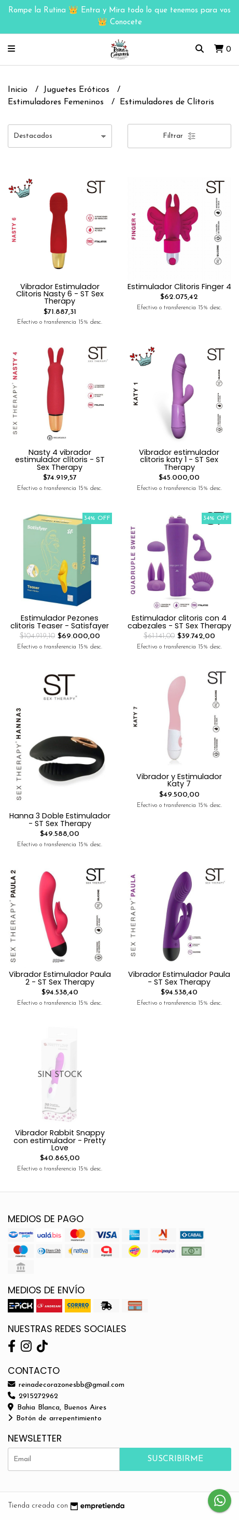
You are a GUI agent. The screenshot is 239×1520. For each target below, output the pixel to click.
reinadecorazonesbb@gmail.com (66, 1385)
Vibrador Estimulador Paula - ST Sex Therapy (179, 978)
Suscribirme (175, 1459)
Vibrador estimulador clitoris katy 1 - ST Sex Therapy (179, 459)
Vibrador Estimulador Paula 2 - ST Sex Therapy (60, 978)
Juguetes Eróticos (78, 90)
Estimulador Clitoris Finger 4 (179, 286)
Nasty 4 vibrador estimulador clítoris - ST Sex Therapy (60, 459)
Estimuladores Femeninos (57, 102)
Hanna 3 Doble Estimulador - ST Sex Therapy (59, 819)
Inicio (19, 90)
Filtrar (179, 136)
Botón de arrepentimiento (55, 1418)
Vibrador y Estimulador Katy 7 (179, 780)
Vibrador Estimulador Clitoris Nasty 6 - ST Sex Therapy (60, 294)
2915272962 (33, 1396)
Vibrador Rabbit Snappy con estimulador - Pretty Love (59, 1140)
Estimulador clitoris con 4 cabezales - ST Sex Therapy (179, 621)
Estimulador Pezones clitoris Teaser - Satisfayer (59, 621)
